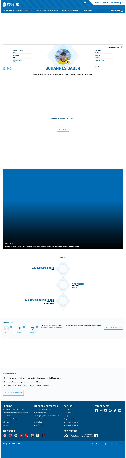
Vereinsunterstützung (10, 419)
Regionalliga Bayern (71, 419)
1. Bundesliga (68, 409)
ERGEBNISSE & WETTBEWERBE (12, 11)
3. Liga (66, 416)
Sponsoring (7, 416)
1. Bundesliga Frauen (71, 422)
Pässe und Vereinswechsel (42, 409)
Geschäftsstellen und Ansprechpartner (15, 413)
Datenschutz (110, 444)
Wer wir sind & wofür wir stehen (13, 409)
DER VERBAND (88, 11)
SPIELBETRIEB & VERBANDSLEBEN (48, 11)
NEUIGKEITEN (29, 11)
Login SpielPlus (39, 425)
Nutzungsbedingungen (97, 444)
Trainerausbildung (40, 413)
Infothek (105, 3)
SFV (4, 444)
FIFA (19, 444)
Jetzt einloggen (115, 3)
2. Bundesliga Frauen (71, 425)
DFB (9, 444)
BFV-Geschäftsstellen (41, 419)
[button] (4, 68)
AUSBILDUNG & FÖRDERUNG (71, 11)
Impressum (119, 444)
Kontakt (5, 425)
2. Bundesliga (68, 413)
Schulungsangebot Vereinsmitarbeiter (46, 416)
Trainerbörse (38, 422)
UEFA (14, 444)
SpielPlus (97, 3)
